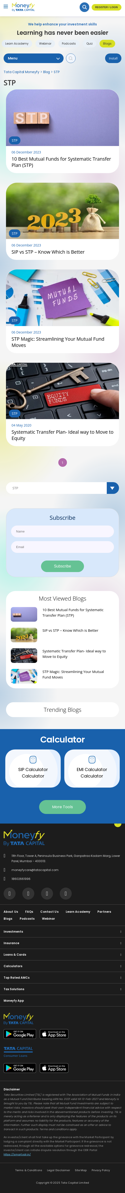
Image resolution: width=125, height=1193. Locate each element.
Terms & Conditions (28, 1170)
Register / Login (106, 7)
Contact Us (49, 912)
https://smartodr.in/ (17, 1154)
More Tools (62, 807)
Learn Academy (17, 43)
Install (113, 58)
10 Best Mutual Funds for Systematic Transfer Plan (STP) (61, 162)
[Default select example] (62, 488)
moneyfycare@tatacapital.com (35, 870)
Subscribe (62, 566)
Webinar (45, 43)
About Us (11, 912)
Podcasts (69, 43)
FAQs (29, 912)
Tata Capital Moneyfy (21, 72)
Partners (104, 912)
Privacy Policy (101, 1170)
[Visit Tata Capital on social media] (10, 894)
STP (57, 72)
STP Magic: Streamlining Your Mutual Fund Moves (58, 342)
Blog (46, 72)
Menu (33, 58)
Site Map (81, 1170)
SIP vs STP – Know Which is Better (48, 252)
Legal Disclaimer (58, 1170)
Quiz (89, 43)
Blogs (107, 43)
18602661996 (21, 879)
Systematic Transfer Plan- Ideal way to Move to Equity (62, 435)
